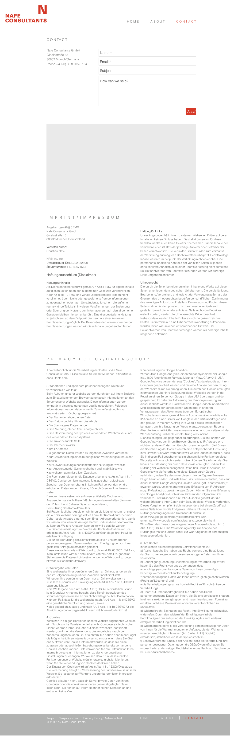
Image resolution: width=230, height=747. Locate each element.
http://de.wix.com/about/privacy (66, 561)
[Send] (191, 111)
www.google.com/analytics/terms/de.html (174, 516)
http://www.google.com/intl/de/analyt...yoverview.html (181, 520)
